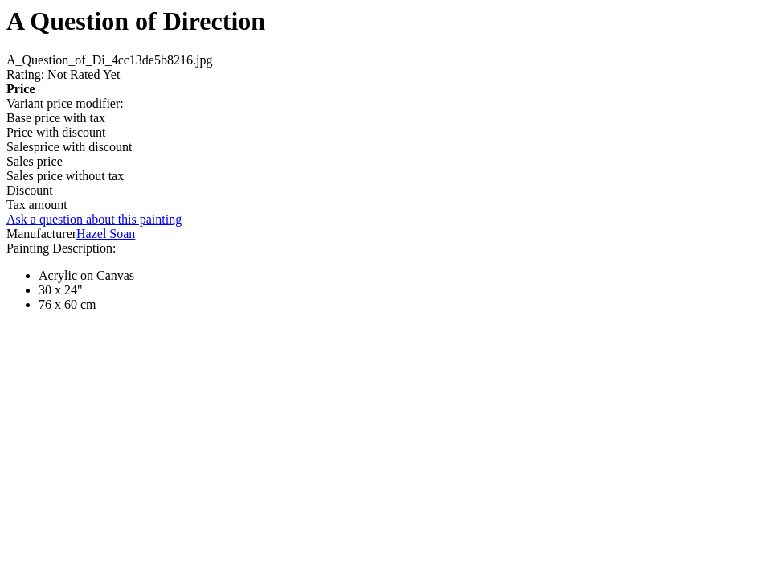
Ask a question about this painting (94, 219)
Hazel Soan (105, 233)
